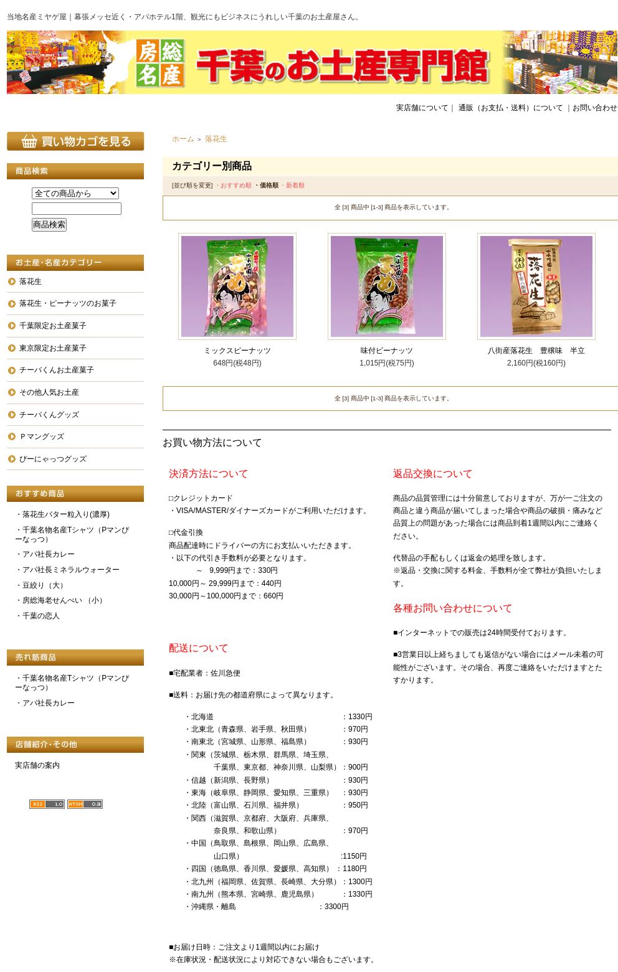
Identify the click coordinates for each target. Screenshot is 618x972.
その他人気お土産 (49, 392)
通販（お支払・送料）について (511, 107)
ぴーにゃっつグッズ (53, 459)
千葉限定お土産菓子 (53, 325)
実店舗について (422, 107)
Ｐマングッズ (41, 436)
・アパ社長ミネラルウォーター (67, 569)
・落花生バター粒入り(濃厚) (62, 514)
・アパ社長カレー (45, 554)
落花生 (30, 281)
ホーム (183, 138)
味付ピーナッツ (387, 350)
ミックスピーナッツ (237, 350)
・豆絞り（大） (41, 585)
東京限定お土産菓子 (53, 348)
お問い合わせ (595, 107)
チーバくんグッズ (49, 414)
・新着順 (292, 185)
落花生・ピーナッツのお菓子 (67, 303)
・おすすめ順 (233, 185)
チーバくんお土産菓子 (56, 370)
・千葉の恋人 (37, 615)
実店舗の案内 (37, 765)
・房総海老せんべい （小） (61, 600)
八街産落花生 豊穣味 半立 (536, 350)
